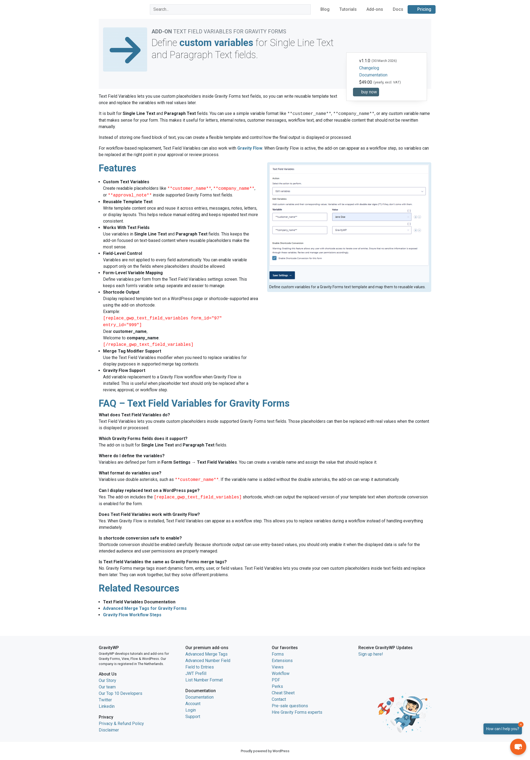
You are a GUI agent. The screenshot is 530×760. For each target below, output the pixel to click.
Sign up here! (370, 654)
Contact (279, 699)
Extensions (282, 660)
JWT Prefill (195, 673)
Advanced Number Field (207, 660)
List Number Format (204, 679)
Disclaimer (109, 730)
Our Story (107, 680)
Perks (277, 686)
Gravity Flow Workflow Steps (132, 614)
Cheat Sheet (283, 692)
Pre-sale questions (290, 705)
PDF (276, 679)
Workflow (280, 673)
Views (278, 667)
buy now (369, 91)
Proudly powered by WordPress (265, 751)
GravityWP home (110, 8)
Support (192, 716)
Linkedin (107, 706)
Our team (107, 686)
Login (190, 710)
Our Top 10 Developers (120, 693)
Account (192, 703)
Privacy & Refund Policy (121, 723)
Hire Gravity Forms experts (297, 712)
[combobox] (230, 9)
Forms (278, 654)
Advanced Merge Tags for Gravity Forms (145, 608)
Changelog (369, 68)
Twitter (105, 699)
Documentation (373, 75)
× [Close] (521, 724)
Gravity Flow (249, 148)
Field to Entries (199, 667)
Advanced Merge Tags (206, 654)
